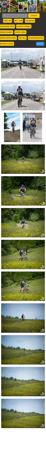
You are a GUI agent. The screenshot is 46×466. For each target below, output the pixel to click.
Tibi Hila (22, 38)
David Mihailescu (36, 38)
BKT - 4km (18, 21)
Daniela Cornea (24, 26)
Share (40, 44)
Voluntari (29, 21)
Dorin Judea (20, 32)
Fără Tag (7, 21)
